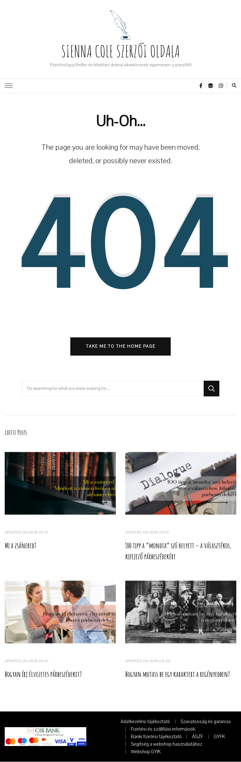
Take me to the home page (120, 346)
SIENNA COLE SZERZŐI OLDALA (120, 51)
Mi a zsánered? (20, 545)
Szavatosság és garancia (205, 722)
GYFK (219, 737)
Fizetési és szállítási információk (163, 729)
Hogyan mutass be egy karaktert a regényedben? (177, 674)
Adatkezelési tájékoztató (145, 722)
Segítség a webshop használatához (166, 744)
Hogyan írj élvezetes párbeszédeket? (43, 674)
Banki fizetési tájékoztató (156, 737)
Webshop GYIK (146, 752)
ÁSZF (197, 737)
